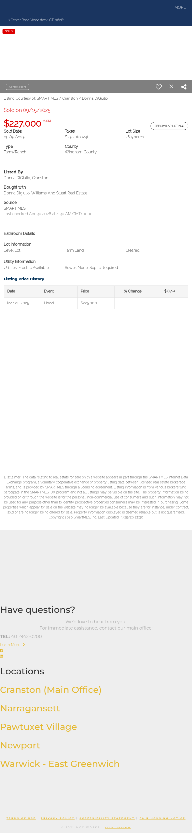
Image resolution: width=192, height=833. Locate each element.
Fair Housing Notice (163, 818)
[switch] (158, 87)
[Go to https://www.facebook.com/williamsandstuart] (96, 651)
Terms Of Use (21, 818)
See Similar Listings (169, 126)
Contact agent (17, 86)
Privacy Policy (57, 818)
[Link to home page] (23, 7)
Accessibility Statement (107, 818)
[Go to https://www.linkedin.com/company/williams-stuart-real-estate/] (96, 656)
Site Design (118, 827)
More (180, 7)
